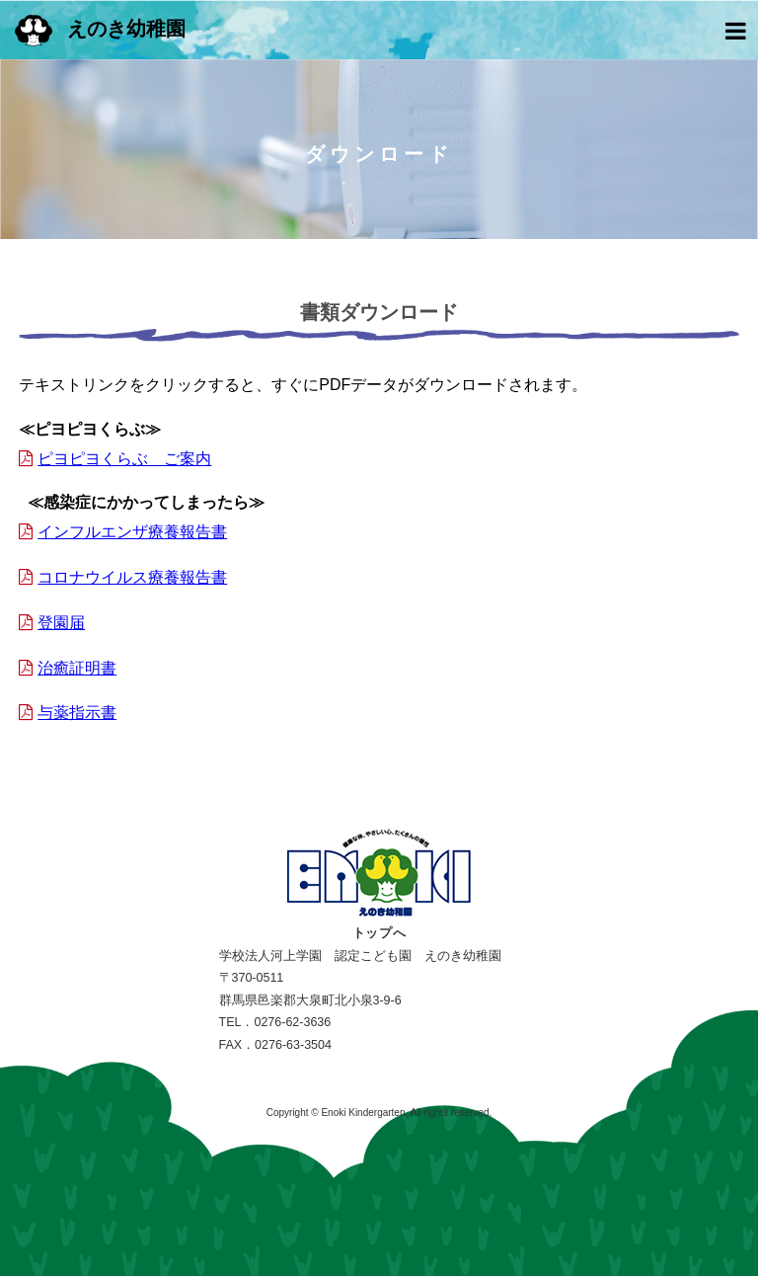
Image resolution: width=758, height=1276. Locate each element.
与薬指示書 (77, 712)
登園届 (61, 622)
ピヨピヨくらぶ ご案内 (124, 458)
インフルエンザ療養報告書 (132, 531)
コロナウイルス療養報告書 (132, 577)
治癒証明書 (77, 668)
